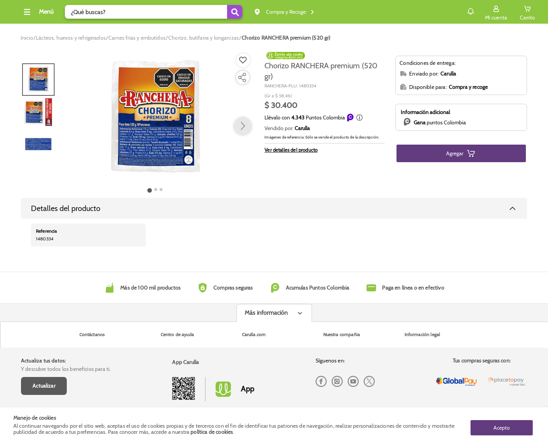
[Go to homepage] (27, 37)
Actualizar (43, 341)
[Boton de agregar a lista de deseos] (243, 60)
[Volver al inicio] (28, 14)
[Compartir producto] (242, 77)
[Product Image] (155, 118)
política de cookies (211, 432)
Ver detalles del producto (291, 150)
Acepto (501, 425)
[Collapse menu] (62, 12)
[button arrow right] (243, 126)
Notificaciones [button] (446, 11)
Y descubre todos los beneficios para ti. (66, 325)
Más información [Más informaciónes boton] (266, 373)
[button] (359, 117)
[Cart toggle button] (514, 12)
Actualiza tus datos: (43, 317)
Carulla (302, 128)
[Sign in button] (483, 11)
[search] (178, 12)
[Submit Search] (259, 12)
